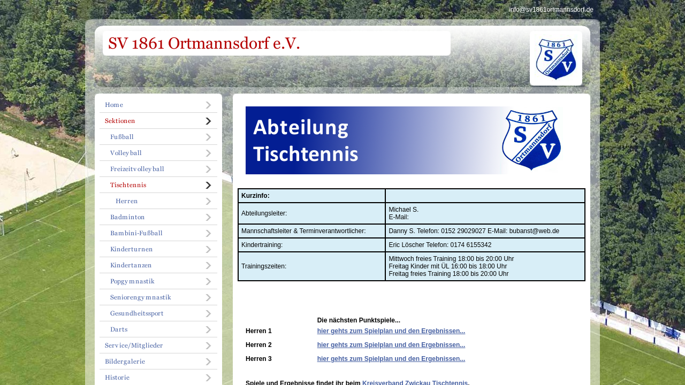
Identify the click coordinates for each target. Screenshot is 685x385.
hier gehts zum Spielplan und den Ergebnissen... (391, 331)
